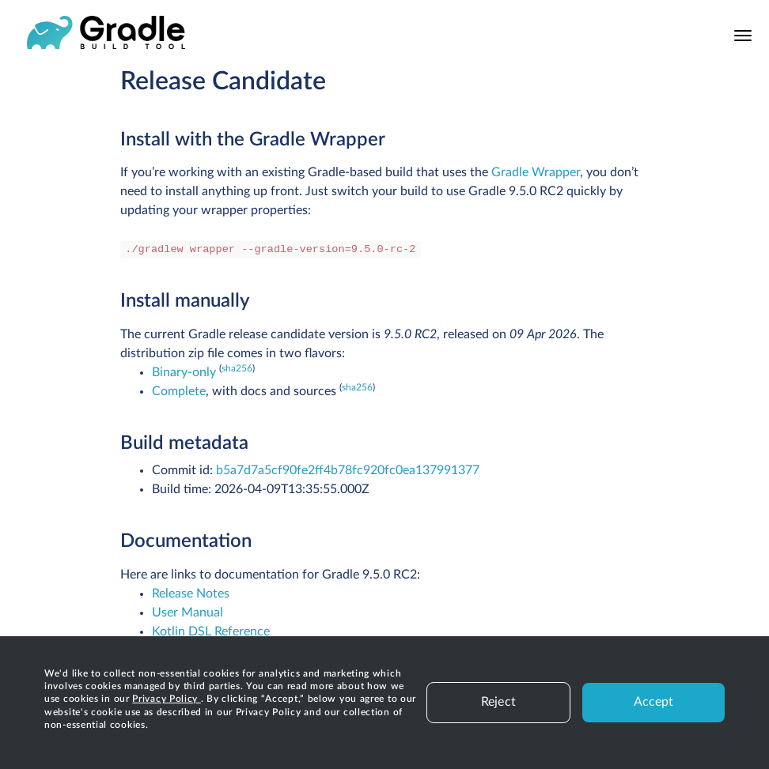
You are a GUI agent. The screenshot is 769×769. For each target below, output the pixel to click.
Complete (179, 391)
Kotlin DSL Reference (211, 631)
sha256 (237, 368)
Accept (654, 701)
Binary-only (184, 372)
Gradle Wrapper (535, 172)
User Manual (187, 612)
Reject (498, 701)
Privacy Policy (166, 698)
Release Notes (190, 593)
